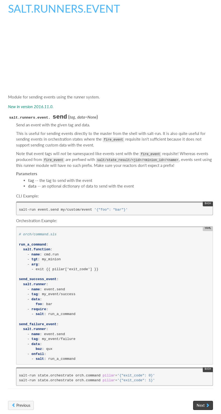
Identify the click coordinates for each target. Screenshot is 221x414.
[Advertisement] (110, 56)
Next (203, 405)
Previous (21, 405)
